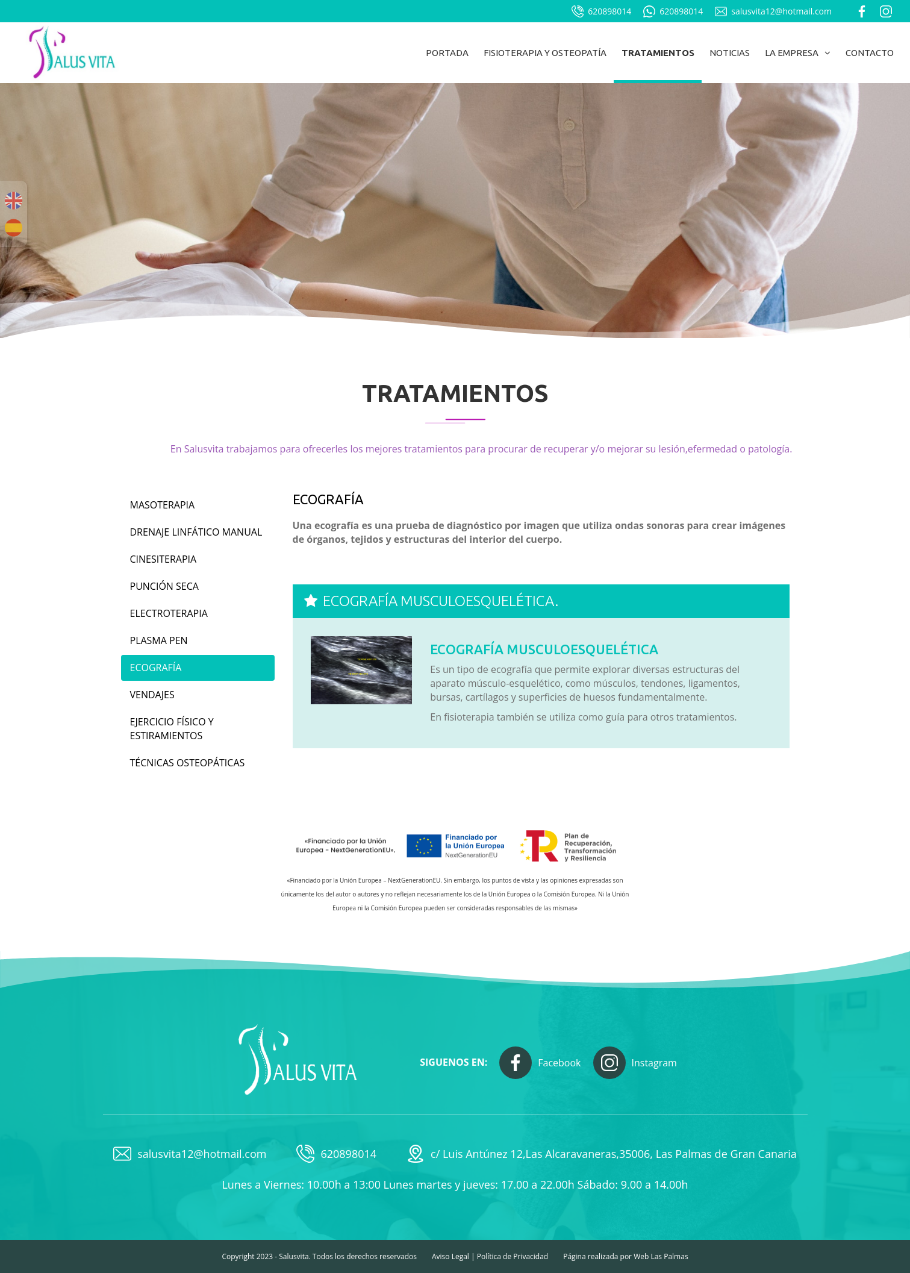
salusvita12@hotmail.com (773, 11)
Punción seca (164, 586)
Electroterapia (169, 613)
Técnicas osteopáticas (187, 762)
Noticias (729, 53)
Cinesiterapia (163, 559)
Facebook (540, 1062)
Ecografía (156, 667)
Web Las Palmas (661, 1256)
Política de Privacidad (512, 1256)
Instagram (635, 1062)
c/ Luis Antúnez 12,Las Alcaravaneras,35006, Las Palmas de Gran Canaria (602, 1154)
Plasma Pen (159, 640)
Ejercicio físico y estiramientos (172, 728)
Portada (447, 53)
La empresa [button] (798, 53)
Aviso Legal (450, 1256)
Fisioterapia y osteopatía (545, 53)
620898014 (601, 11)
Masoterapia (162, 504)
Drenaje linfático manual (196, 532)
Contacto (870, 53)
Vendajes (152, 694)
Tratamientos (658, 53)
